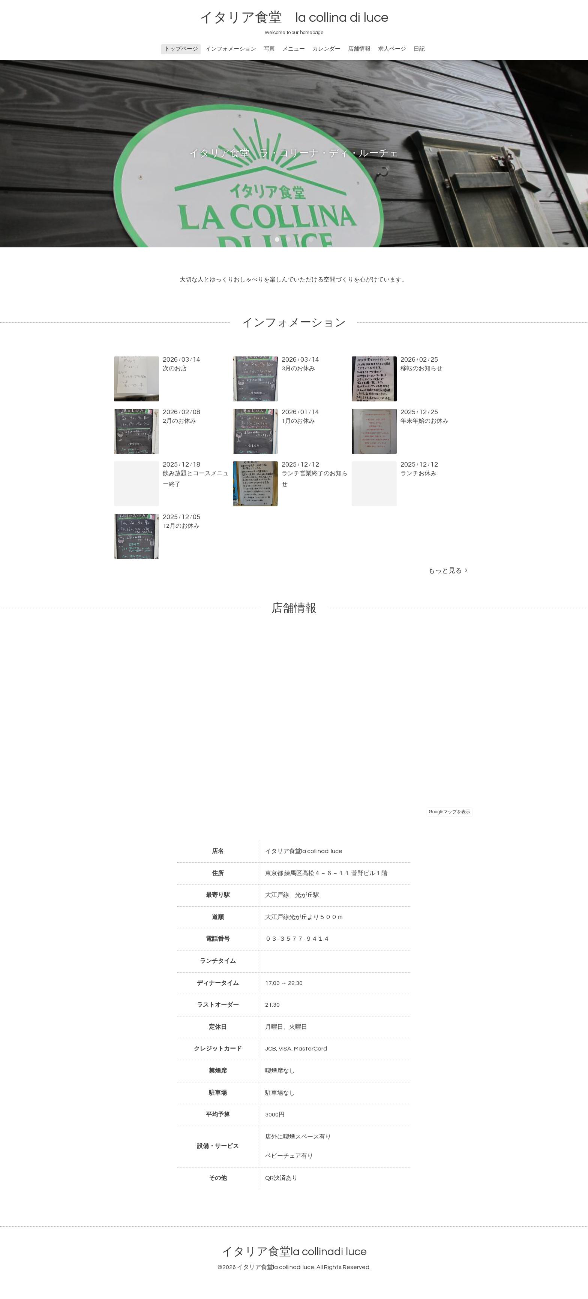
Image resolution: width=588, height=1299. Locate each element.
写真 (269, 49)
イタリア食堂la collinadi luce (294, 1251)
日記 (419, 49)
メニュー (293, 49)
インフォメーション (231, 49)
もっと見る (447, 570)
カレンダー (326, 49)
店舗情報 (359, 49)
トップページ (181, 49)
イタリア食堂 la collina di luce (294, 17)
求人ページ (392, 49)
